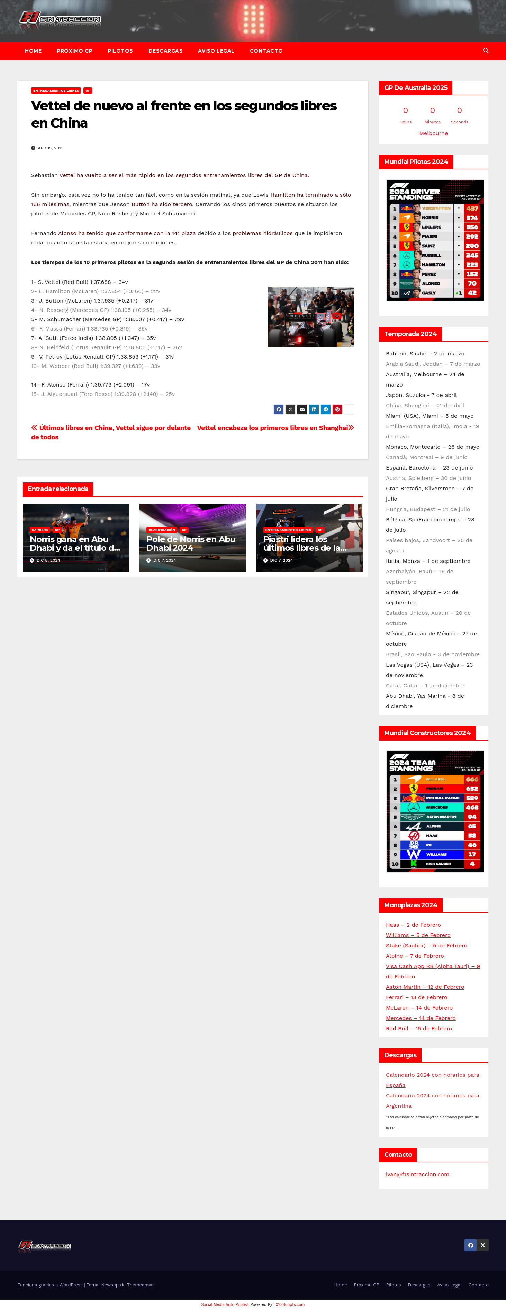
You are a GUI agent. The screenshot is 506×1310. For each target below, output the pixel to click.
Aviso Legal (216, 51)
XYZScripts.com (290, 1304)
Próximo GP (74, 51)
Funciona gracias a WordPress (50, 1285)
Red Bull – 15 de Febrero (419, 1028)
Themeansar (140, 1285)
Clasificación (161, 530)
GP (87, 90)
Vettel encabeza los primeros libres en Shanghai (275, 428)
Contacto (266, 51)
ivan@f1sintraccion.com (417, 1174)
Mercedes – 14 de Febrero (421, 1018)
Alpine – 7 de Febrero (415, 956)
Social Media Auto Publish (225, 1304)
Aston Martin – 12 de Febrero (425, 987)
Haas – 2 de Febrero (413, 924)
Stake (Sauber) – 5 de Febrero (426, 945)
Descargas (165, 51)
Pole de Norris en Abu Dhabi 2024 (190, 543)
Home (33, 51)
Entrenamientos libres (56, 90)
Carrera (40, 530)
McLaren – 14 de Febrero (419, 1007)
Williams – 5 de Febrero (418, 935)
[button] (486, 50)
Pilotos (120, 51)
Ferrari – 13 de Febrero (416, 997)
